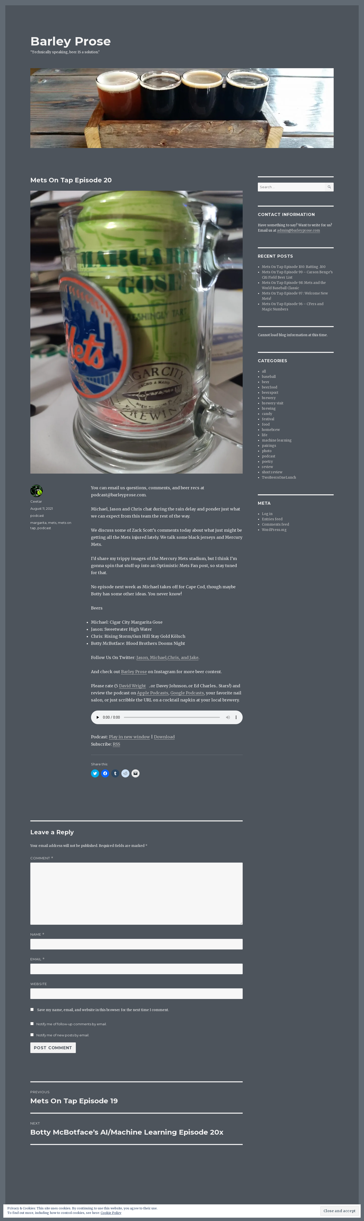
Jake (194, 657)
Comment (41, 858)
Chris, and (179, 657)
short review (272, 472)
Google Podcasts (187, 692)
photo (266, 451)
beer (265, 382)
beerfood (269, 387)
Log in (267, 514)
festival (268, 419)
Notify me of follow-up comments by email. (71, 1024)
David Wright (132, 685)
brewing (269, 408)
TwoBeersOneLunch (279, 477)
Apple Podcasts (152, 692)
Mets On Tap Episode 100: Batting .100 (294, 267)
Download (164, 736)
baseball (269, 377)
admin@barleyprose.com (298, 230)
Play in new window (129, 736)
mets (52, 523)
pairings (269, 446)
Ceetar (36, 501)
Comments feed (275, 524)
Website (38, 984)
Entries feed (272, 519)
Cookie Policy (111, 1213)
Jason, (143, 657)
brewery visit (272, 403)
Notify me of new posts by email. (62, 1035)
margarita (38, 523)
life (264, 435)
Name (37, 934)
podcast (37, 516)
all (264, 371)
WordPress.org (274, 530)
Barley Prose (70, 41)
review (267, 467)
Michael (158, 657)
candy (267, 414)
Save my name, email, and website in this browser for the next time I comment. (103, 1010)
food (266, 424)
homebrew (271, 430)
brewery (269, 398)
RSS (116, 744)
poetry (267, 461)
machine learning (277, 440)
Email (37, 959)
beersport (270, 392)
